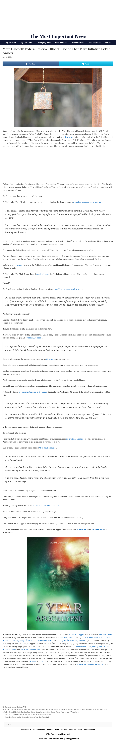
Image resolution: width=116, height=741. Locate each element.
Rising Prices (40, 712)
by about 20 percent (33, 338)
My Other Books (27, 42)
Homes (70, 709)
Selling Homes (50, 712)
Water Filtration (61, 42)
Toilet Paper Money (63, 712)
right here (68, 137)
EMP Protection (78, 42)
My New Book (11, 42)
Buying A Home (10, 709)
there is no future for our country (45, 505)
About (57, 729)
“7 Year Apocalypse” (76, 634)
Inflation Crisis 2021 (10, 712)
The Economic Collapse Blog (86, 646)
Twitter (43, 661)
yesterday (18, 265)
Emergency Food (44, 42)
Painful (23, 712)
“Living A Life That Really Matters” (71, 640)
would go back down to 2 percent (68, 289)
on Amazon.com (105, 634)
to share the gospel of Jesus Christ (90, 664)
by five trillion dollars (75, 439)
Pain (18, 712)
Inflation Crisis (102, 709)
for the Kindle (98, 529)
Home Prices (53, 709)
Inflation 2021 (91, 709)
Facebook (32, 661)
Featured (8, 707)
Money (14, 707)
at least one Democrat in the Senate (33, 392)
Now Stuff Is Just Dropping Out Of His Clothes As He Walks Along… (29, 714)
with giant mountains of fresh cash (87, 202)
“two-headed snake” (47, 448)
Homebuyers (62, 709)
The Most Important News (58, 36)
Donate (107, 42)
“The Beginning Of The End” (23, 640)
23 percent (50, 359)
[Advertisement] (58, 17)
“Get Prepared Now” (44, 640)
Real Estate (31, 712)
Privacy (64, 729)
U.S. (24, 707)
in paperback (82, 529)
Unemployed (75, 712)
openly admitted (42, 274)
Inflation (82, 709)
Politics (19, 707)
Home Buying (43, 709)
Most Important (94, 42)
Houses (76, 709)
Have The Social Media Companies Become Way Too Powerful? (27, 717)
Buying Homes (22, 709)
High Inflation (33, 709)
